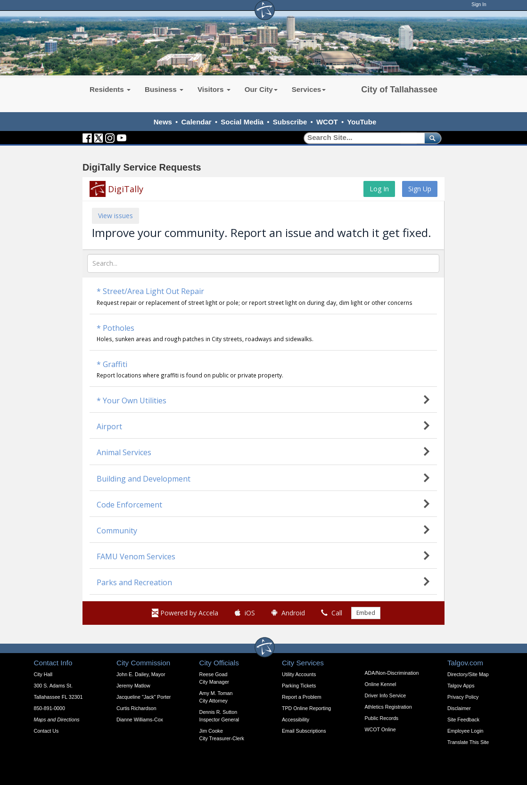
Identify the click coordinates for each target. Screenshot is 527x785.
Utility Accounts (299, 674)
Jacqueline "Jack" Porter (143, 697)
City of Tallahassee (399, 89)
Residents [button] (110, 89)
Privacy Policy (462, 697)
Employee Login (465, 731)
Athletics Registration (388, 707)
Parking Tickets (299, 685)
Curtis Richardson (136, 708)
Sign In (478, 4)
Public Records (382, 718)
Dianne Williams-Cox (139, 719)
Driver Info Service (385, 695)
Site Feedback (463, 719)
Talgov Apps (460, 685)
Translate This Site (468, 742)
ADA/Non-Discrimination (392, 673)
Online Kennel (380, 684)
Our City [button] (261, 89)
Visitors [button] (214, 89)
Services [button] (309, 89)
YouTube (361, 122)
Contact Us (46, 731)
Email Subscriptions (304, 731)
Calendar (196, 122)
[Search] (360, 138)
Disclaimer (459, 708)
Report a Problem (301, 697)
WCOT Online (380, 729)
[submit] (431, 138)
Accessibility (295, 719)
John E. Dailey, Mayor (140, 674)
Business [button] (164, 89)
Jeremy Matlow (133, 685)
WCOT (327, 122)
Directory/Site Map (468, 674)
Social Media (242, 122)
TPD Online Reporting (306, 708)
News (163, 122)
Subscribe (290, 122)
